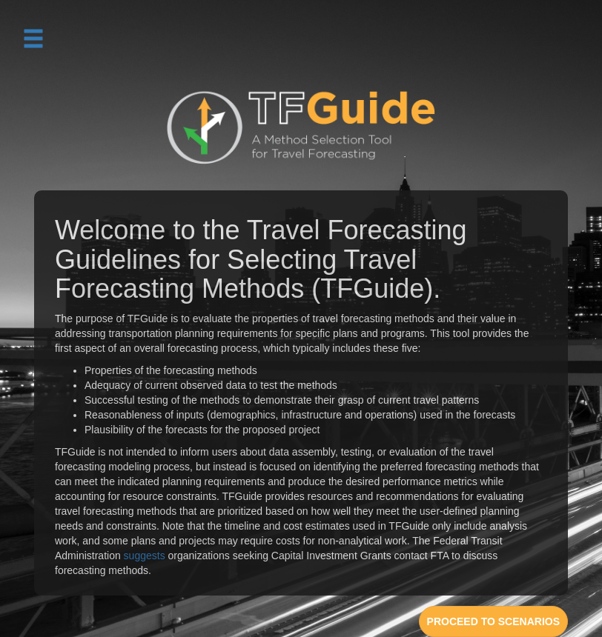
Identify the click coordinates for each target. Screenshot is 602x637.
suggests (144, 555)
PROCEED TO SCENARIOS (493, 621)
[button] (33, 38)
